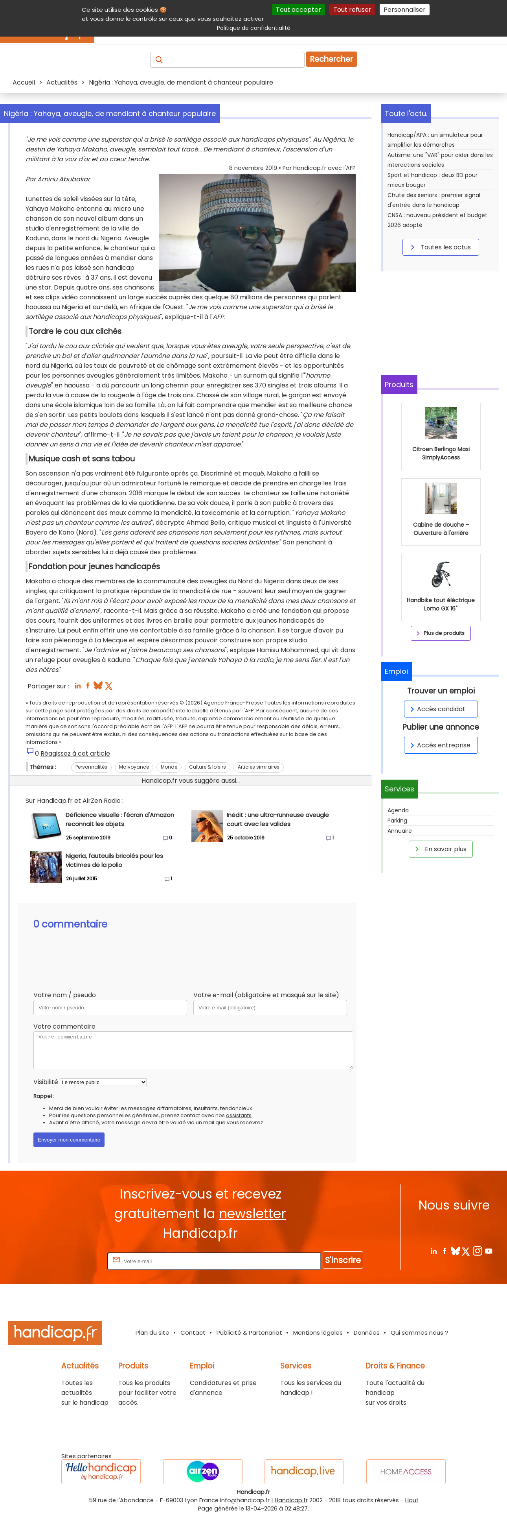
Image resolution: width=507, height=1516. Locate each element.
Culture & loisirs (207, 767)
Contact (193, 1332)
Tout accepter (298, 9)
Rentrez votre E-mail (74, 1260)
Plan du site (152, 1332)
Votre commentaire (64, 1026)
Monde (169, 767)
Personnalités (91, 767)
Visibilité (45, 1081)
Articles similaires (258, 767)
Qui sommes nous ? (419, 1332)
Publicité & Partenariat (249, 1332)
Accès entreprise (439, 745)
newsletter (252, 1213)
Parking (397, 820)
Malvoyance (134, 767)
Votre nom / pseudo (64, 995)
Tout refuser (352, 9)
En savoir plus (439, 849)
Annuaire (400, 831)
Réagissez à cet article (75, 753)
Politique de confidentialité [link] (253, 28)
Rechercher (331, 59)
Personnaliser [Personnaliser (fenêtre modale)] (405, 9)
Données (367, 1332)
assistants (239, 1115)
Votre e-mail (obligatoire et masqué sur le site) (266, 995)
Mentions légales (318, 1332)
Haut (412, 1500)
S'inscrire (343, 1260)
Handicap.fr (291, 1500)
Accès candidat (436, 709)
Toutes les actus (439, 247)
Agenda (398, 810)
